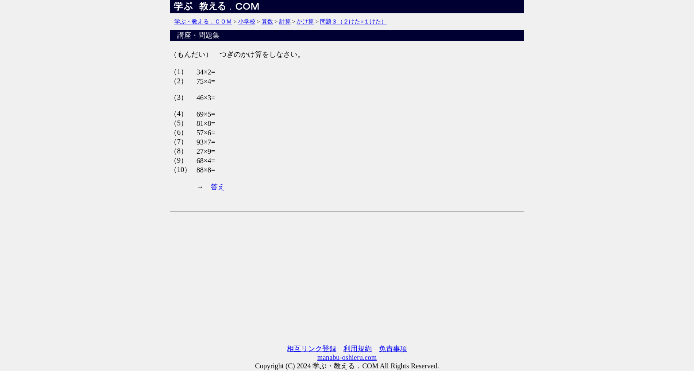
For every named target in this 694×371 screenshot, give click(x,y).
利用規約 (357, 348)
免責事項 (393, 348)
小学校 (246, 21)
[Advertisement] (347, 279)
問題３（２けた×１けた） (353, 21)
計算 (285, 21)
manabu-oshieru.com (347, 357)
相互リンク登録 (311, 348)
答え (218, 187)
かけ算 (305, 21)
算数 (267, 21)
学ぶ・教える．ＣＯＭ (203, 21)
